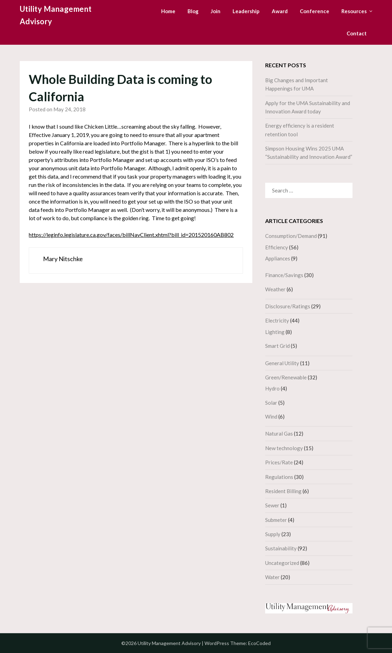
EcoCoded (259, 643)
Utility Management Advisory (56, 15)
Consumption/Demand (291, 236)
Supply (272, 534)
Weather (275, 289)
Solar (271, 402)
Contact (357, 33)
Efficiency (276, 247)
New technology (284, 448)
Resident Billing (283, 491)
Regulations (279, 477)
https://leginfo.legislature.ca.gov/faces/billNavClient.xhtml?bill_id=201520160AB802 (131, 234)
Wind (271, 416)
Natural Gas (279, 433)
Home (168, 11)
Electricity (277, 320)
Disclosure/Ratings (287, 306)
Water (272, 577)
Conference (314, 11)
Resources (354, 11)
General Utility (282, 363)
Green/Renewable (286, 377)
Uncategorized (282, 563)
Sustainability (281, 548)
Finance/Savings (284, 275)
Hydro (272, 388)
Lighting (275, 332)
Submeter (276, 520)
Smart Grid (277, 346)
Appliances (277, 258)
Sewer (272, 505)
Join (215, 11)
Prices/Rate (279, 462)
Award (280, 11)
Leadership (246, 11)
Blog (193, 11)
